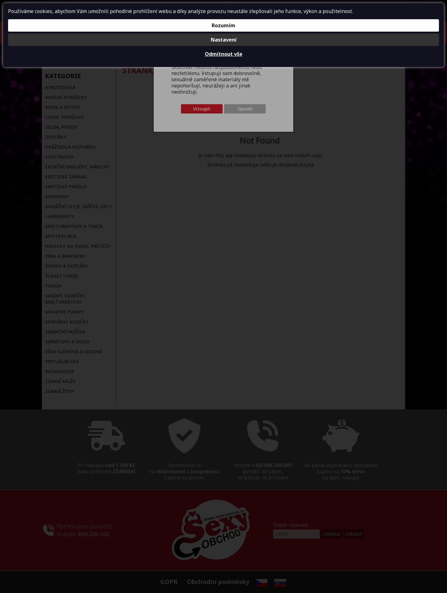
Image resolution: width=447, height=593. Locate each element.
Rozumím (223, 25)
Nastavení (224, 39)
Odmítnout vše (223, 54)
